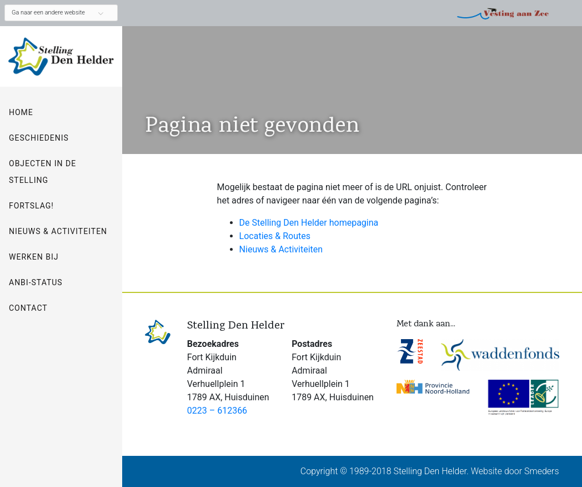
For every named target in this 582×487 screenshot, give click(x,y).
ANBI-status (36, 282)
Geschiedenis (39, 137)
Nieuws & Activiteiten (58, 231)
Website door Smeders (515, 471)
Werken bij (33, 256)
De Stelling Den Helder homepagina (309, 222)
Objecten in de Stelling (42, 172)
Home (21, 112)
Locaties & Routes (274, 236)
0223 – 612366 (217, 410)
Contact (28, 308)
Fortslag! (31, 205)
